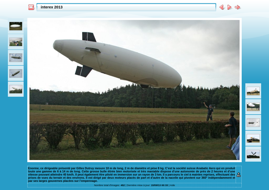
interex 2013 (52, 7)
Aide (172, 185)
